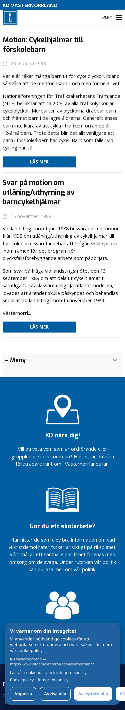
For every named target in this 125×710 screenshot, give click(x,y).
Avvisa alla (55, 694)
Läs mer (39, 162)
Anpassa (23, 694)
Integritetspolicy (53, 680)
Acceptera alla (93, 694)
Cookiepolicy (22, 680)
